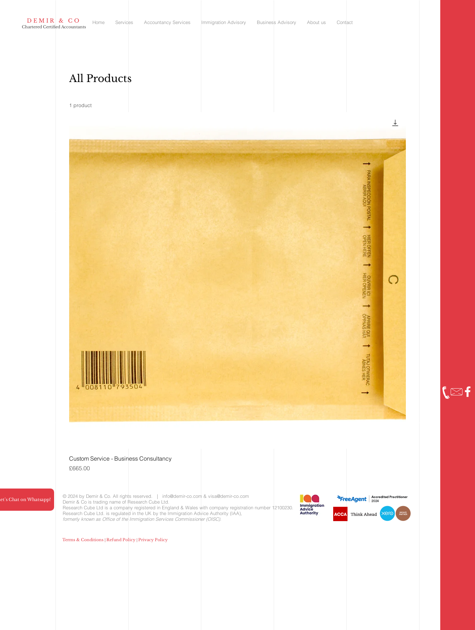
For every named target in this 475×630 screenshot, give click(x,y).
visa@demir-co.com (228, 496)
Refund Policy (120, 539)
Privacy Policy (153, 539)
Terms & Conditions (83, 539)
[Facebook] (468, 392)
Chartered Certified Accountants (54, 26)
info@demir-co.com (182, 496)
